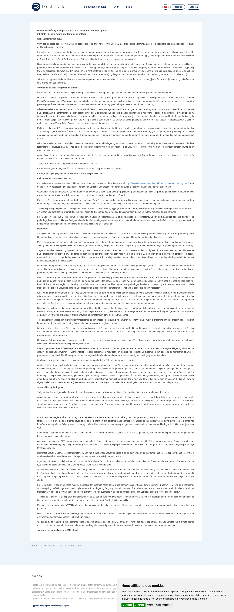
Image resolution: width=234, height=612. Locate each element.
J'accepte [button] (127, 605)
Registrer (177, 7)
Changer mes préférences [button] (159, 605)
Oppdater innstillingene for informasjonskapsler (50, 606)
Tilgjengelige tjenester (93, 6)
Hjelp (129, 6)
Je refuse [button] (139, 605)
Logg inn (194, 7)
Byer (116, 6)
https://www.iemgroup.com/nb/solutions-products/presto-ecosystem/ (157, 183)
